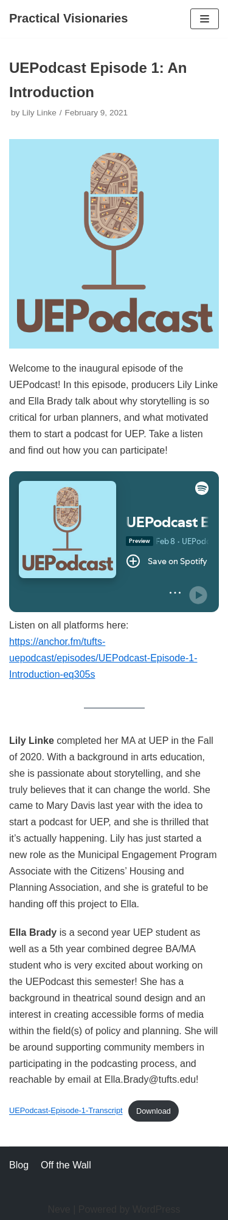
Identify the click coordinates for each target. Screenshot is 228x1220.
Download (153, 1111)
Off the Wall (66, 1165)
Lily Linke (39, 112)
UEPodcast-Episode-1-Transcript (66, 1111)
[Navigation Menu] (204, 19)
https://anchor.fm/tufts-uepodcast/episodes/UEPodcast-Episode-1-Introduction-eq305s (103, 658)
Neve (58, 1209)
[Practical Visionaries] (68, 19)
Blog (19, 1165)
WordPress (157, 1209)
